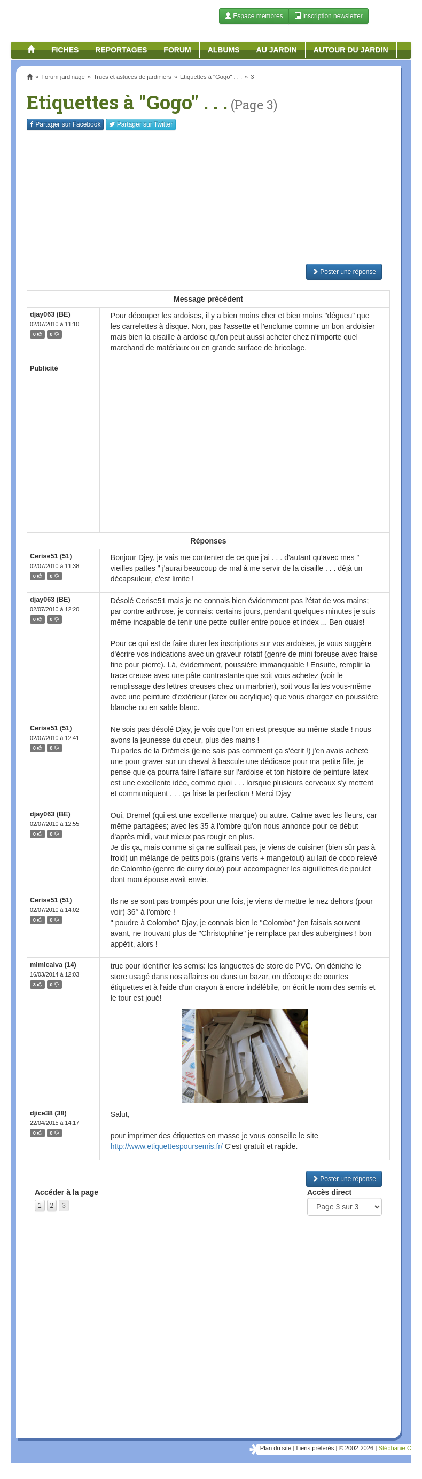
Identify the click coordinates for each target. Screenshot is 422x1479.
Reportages (121, 49)
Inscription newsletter (328, 16)
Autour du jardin (351, 49)
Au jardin (276, 49)
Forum (177, 49)
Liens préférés (315, 1448)
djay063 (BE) (50, 314)
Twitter (141, 124)
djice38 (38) (48, 1113)
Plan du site (275, 1448)
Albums (224, 49)
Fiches (65, 49)
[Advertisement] (208, 197)
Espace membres (254, 16)
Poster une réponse (344, 272)
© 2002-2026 (356, 1448)
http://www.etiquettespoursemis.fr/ (167, 1146)
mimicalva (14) (53, 965)
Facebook (65, 124)
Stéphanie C (394, 1448)
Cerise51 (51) (51, 556)
